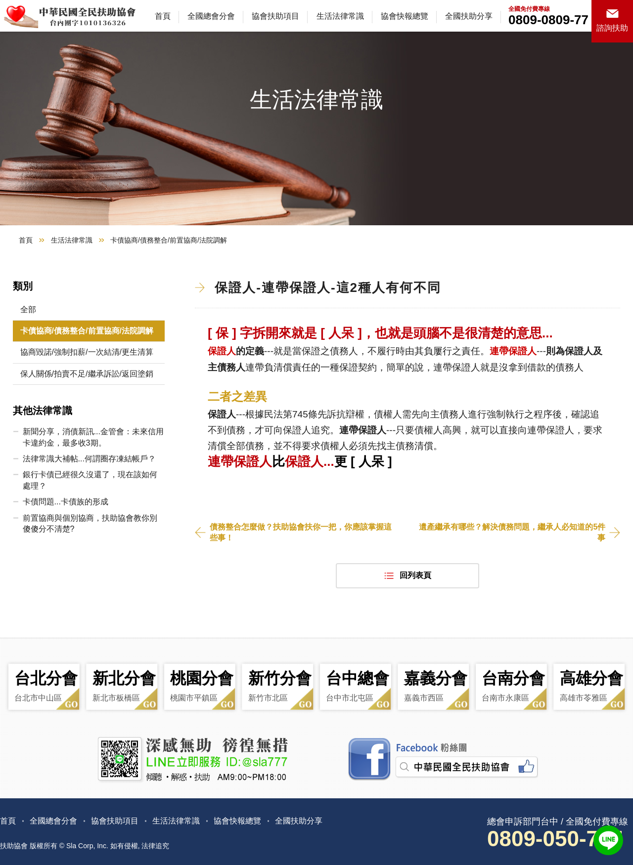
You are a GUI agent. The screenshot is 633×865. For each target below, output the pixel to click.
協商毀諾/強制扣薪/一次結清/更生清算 (86, 352)
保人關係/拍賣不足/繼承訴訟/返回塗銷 (86, 374)
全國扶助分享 (469, 16)
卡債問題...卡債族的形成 (65, 501)
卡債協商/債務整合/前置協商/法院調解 (86, 331)
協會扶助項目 (275, 16)
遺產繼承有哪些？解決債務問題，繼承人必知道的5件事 (512, 532)
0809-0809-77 (548, 19)
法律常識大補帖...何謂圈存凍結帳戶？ (89, 458)
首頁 (163, 16)
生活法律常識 (340, 16)
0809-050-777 (555, 838)
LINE (608, 840)
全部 (28, 309)
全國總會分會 (211, 16)
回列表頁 (415, 575)
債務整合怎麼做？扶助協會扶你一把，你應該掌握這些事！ (301, 532)
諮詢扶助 (612, 28)
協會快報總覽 (404, 16)
